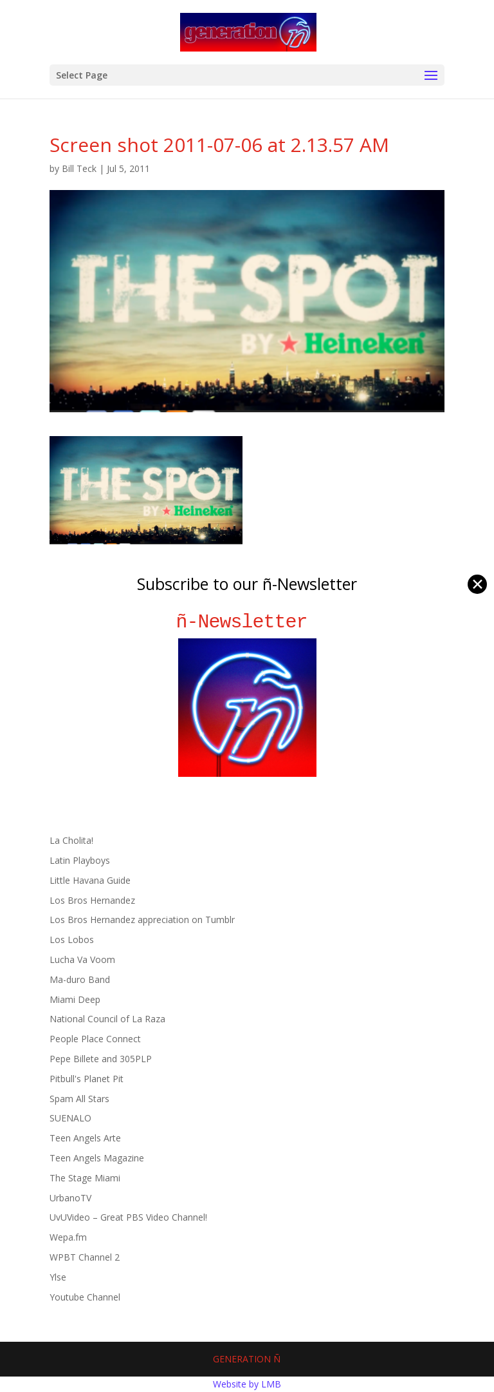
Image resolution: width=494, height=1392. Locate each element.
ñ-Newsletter (247, 622)
